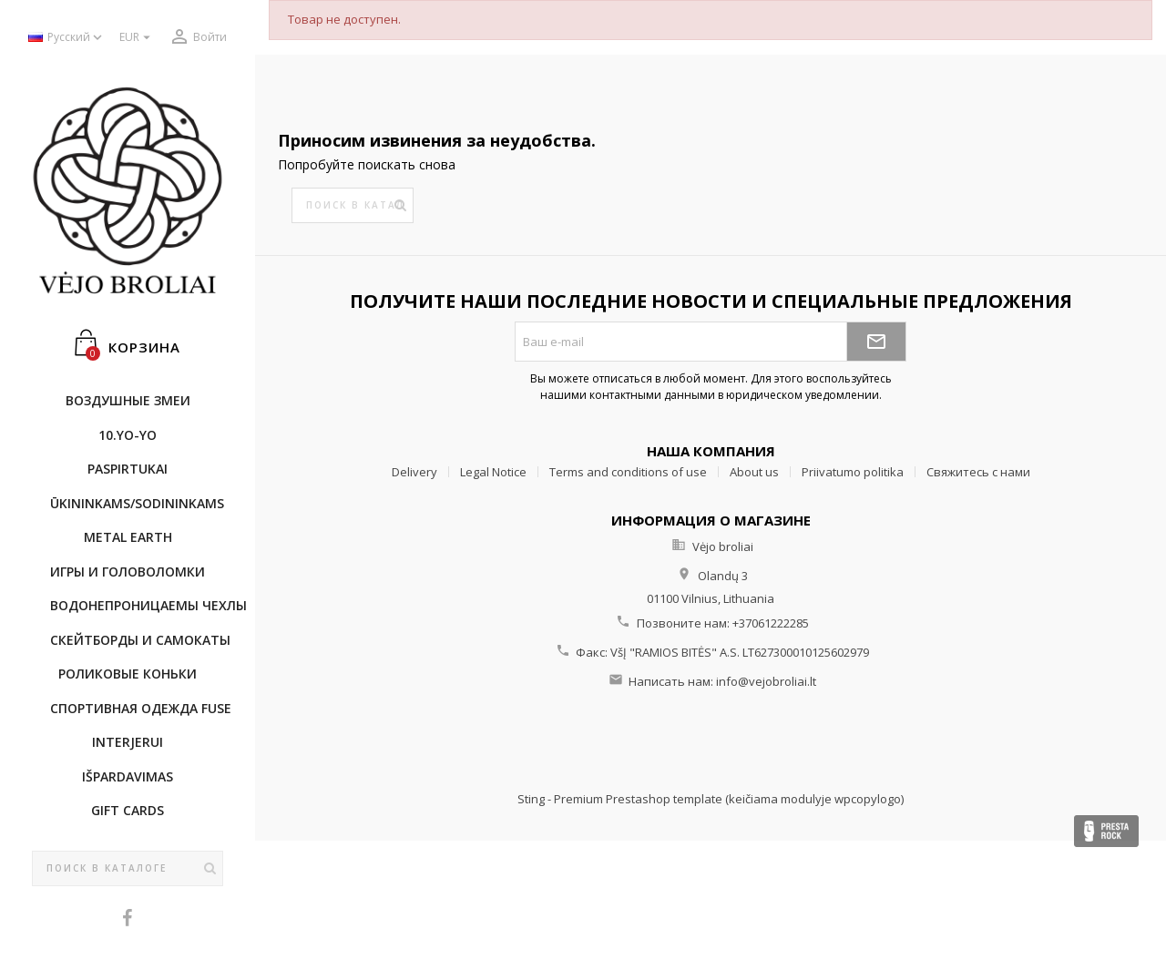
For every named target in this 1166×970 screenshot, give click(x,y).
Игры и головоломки (127, 571)
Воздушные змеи (128, 400)
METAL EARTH (128, 537)
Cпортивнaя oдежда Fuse (136, 708)
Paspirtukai (127, 468)
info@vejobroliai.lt (766, 681)
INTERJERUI (127, 741)
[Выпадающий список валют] (137, 37)
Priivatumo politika (853, 472)
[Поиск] (127, 869)
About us (754, 472)
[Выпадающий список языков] (67, 37)
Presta (1106, 831)
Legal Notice (493, 472)
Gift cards (127, 810)
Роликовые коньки (127, 673)
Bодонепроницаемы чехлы (136, 605)
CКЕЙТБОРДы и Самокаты (136, 639)
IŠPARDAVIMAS (127, 776)
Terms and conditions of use (628, 472)
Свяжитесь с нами (978, 472)
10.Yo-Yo (127, 435)
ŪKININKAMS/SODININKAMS (136, 503)
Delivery (414, 472)
